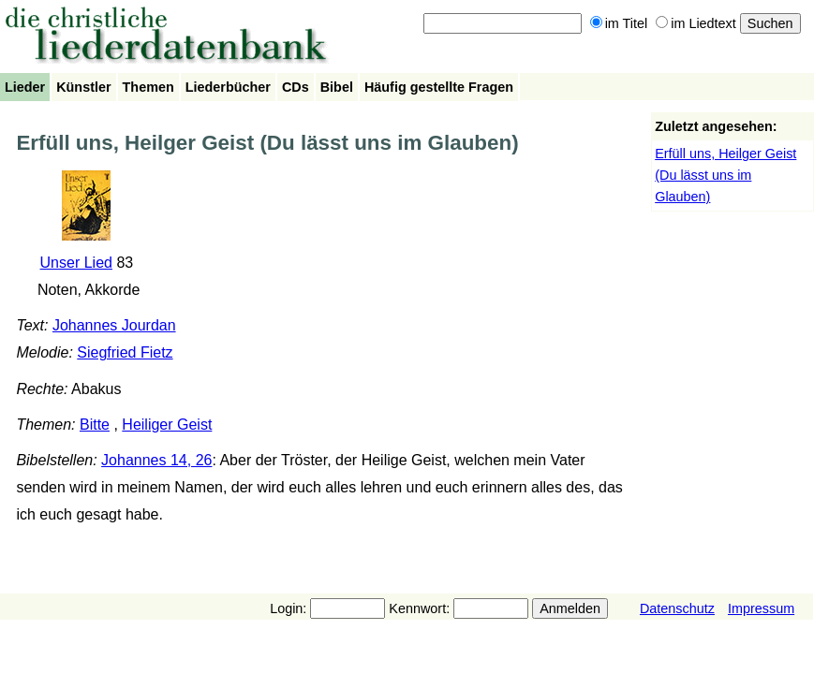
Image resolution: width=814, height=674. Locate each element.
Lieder (25, 87)
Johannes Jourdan (114, 325)
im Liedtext (696, 23)
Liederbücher (228, 87)
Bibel (336, 87)
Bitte (95, 424)
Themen (148, 87)
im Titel (619, 23)
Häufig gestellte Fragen (438, 87)
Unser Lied (76, 263)
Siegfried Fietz (124, 352)
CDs (295, 87)
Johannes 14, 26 (156, 460)
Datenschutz (677, 608)
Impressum (761, 608)
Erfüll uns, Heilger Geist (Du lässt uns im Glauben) (725, 175)
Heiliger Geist (167, 424)
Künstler (83, 87)
